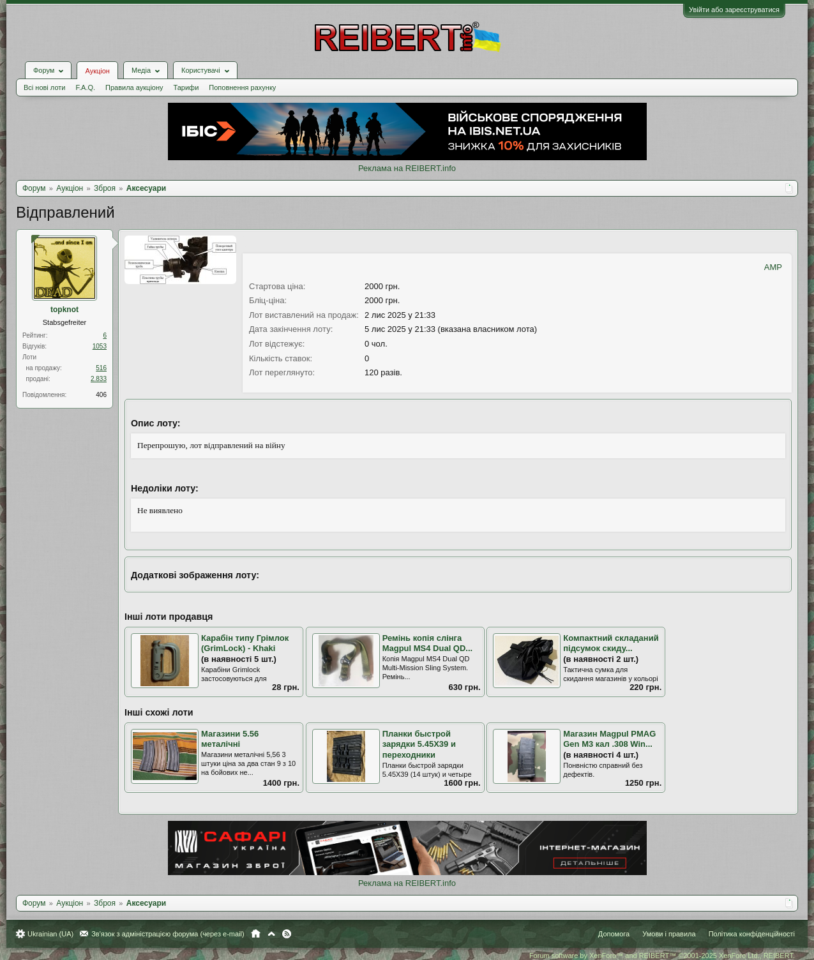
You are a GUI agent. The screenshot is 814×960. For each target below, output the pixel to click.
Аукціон (97, 71)
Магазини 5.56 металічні (230, 739)
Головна (255, 933)
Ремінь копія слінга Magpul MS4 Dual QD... (427, 643)
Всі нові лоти (44, 87)
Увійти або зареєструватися (734, 9)
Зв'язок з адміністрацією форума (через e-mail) (168, 934)
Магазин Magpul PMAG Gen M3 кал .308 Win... (609, 739)
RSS (286, 933)
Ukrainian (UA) (50, 934)
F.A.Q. (85, 87)
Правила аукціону (134, 87)
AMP (773, 267)
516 (101, 367)
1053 (100, 346)
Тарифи (186, 87)
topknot (64, 309)
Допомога (613, 934)
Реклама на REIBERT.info (407, 168)
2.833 (99, 378)
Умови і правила (668, 934)
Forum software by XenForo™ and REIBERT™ (662, 955)
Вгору (271, 933)
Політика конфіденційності (752, 934)
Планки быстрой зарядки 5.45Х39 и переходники (419, 744)
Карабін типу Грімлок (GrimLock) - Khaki (245, 643)
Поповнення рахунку (242, 87)
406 (101, 394)
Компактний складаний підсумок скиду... (610, 643)
